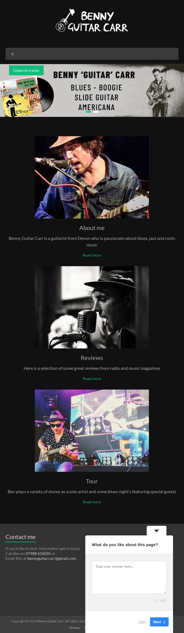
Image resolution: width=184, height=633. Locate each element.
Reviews (92, 357)
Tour (92, 481)
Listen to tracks (26, 70)
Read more (92, 255)
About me (92, 227)
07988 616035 (38, 553)
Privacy (74, 628)
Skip (142, 622)
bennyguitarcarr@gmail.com (51, 558)
